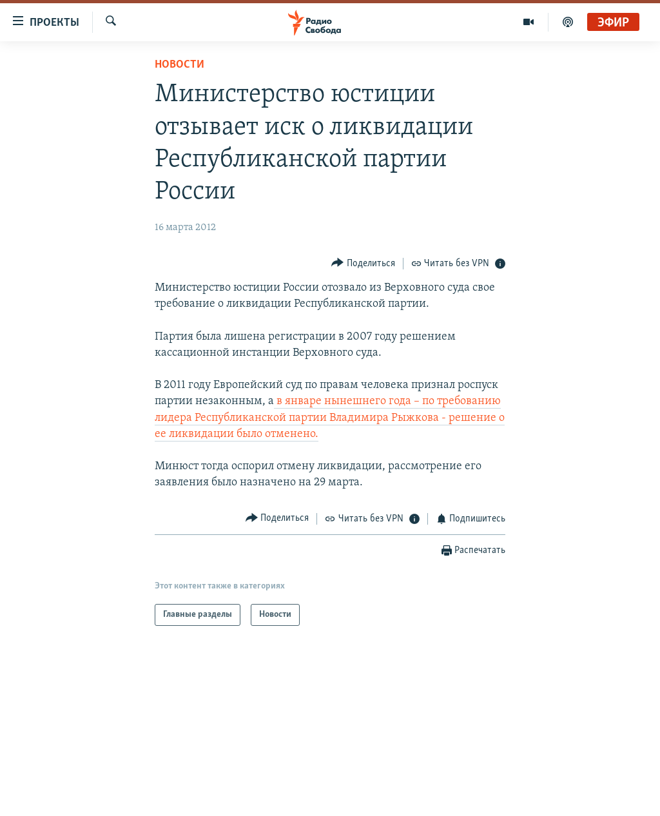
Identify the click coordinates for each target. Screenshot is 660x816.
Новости (179, 65)
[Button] (363, 263)
